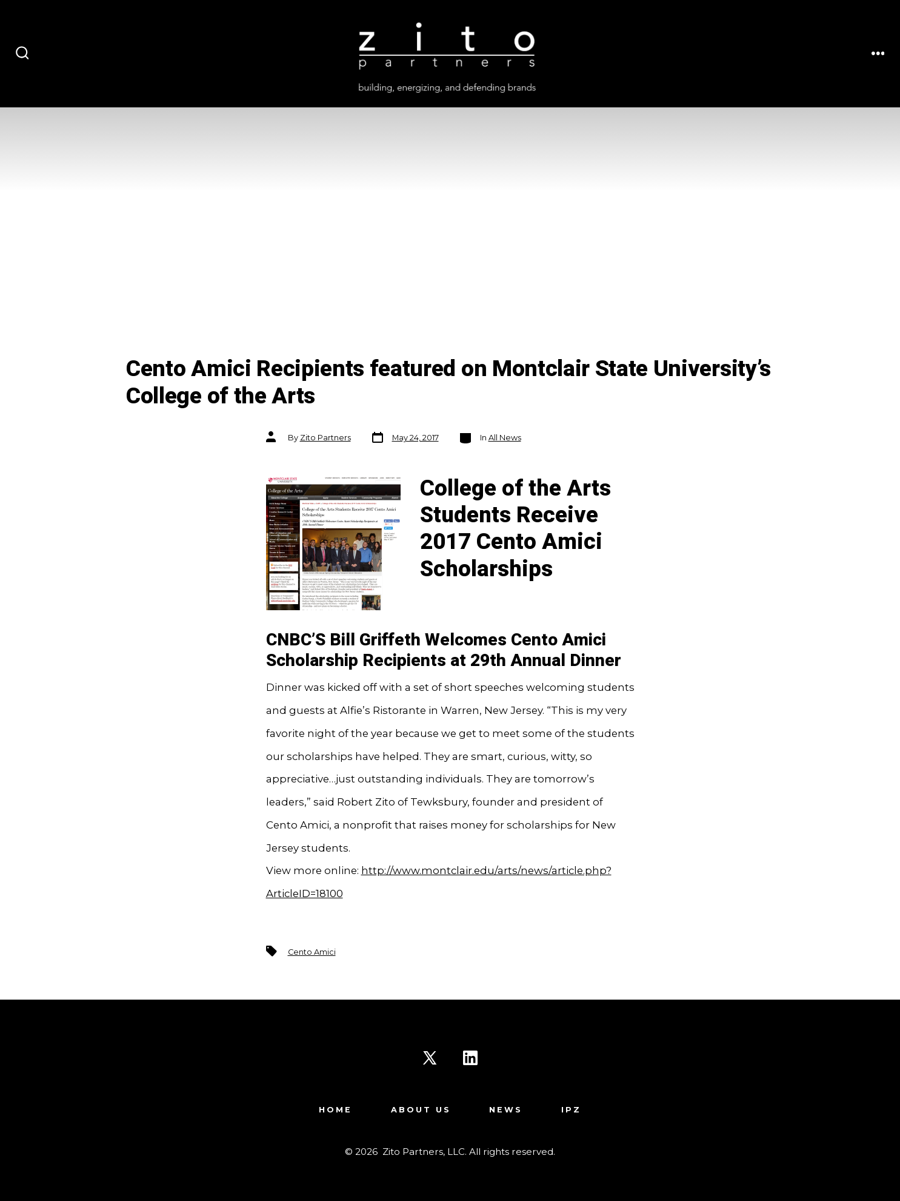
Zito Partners (325, 437)
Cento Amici (312, 952)
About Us (421, 1109)
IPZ (571, 1109)
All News (504, 437)
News (505, 1109)
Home (335, 1109)
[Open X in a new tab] (429, 1057)
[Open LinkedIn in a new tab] (470, 1057)
